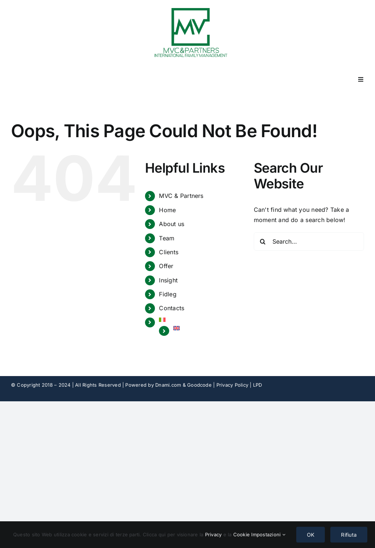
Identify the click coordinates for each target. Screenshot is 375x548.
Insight (168, 280)
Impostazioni (268, 534)
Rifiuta (349, 535)
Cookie (242, 534)
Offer (166, 266)
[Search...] (309, 241)
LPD (257, 385)
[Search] (263, 241)
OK (310, 535)
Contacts (171, 308)
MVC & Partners (181, 195)
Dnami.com (168, 385)
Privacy (214, 534)
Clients (168, 252)
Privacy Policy (232, 385)
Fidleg (167, 294)
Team (166, 238)
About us (171, 224)
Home (167, 210)
